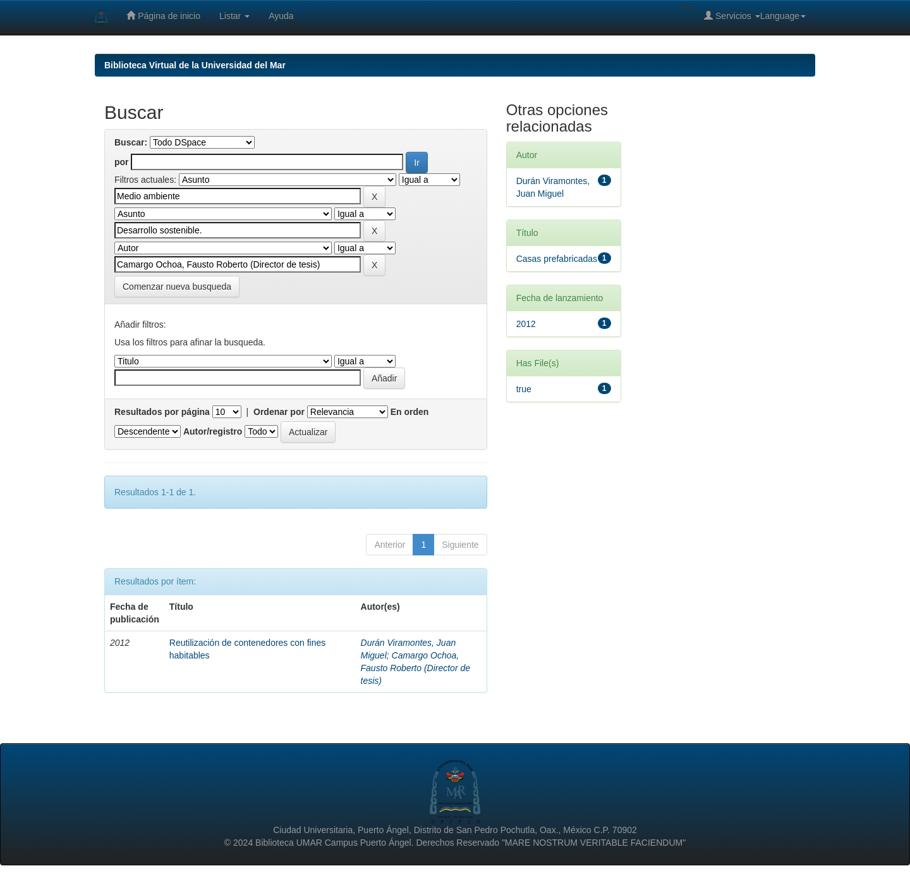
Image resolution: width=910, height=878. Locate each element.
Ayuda (281, 16)
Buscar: (130, 142)
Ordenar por (279, 412)
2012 (526, 324)
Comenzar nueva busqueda (177, 286)
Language (783, 16)
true (523, 389)
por (121, 162)
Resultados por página (162, 412)
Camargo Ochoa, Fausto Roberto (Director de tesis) (416, 668)
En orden (410, 412)
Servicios (732, 15)
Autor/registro (212, 431)
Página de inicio (163, 15)
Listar (234, 16)
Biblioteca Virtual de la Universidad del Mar (195, 65)
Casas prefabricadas (556, 259)
